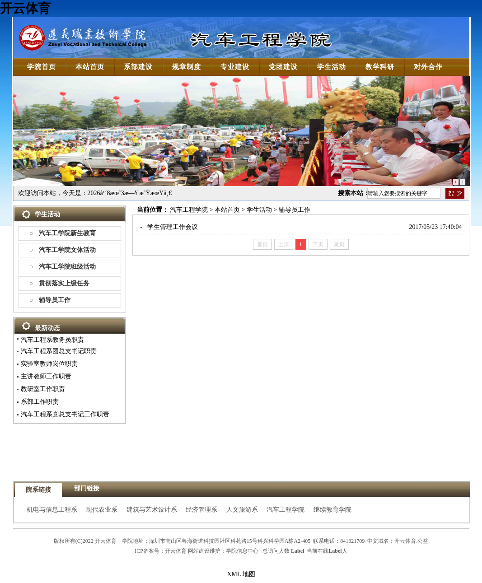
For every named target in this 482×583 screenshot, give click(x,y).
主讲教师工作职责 (46, 376)
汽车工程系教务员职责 (52, 339)
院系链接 (38, 489)
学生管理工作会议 (172, 227)
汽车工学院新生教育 (67, 233)
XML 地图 (241, 574)
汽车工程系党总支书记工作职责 (65, 414)
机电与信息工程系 (52, 509)
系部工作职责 (40, 401)
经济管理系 (201, 509)
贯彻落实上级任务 (64, 283)
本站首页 (227, 209)
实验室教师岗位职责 (49, 363)
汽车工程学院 (189, 209)
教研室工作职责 (43, 389)
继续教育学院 (332, 509)
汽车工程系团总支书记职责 (59, 351)
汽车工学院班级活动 (67, 266)
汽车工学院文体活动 (67, 250)
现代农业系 (101, 509)
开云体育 (25, 8)
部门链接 (86, 488)
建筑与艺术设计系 (151, 509)
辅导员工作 (54, 300)
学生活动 (259, 209)
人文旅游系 (242, 509)
